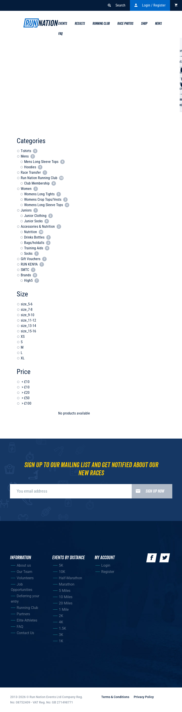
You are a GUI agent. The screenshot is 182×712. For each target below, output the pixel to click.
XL (23, 358)
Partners (23, 614)
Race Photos (125, 23)
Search (116, 5)
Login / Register (150, 5)
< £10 (25, 382)
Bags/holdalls (37, 243)
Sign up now (148, 491)
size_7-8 (26, 309)
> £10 (25, 387)
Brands (29, 275)
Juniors (29, 210)
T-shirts (29, 151)
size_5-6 (26, 304)
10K (62, 572)
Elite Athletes (27, 620)
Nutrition (33, 232)
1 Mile (64, 609)
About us (24, 565)
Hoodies (33, 167)
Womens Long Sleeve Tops (46, 205)
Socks (31, 253)
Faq (60, 34)
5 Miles (64, 590)
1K (61, 641)
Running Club (101, 23)
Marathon (66, 584)
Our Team (24, 572)
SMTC (28, 270)
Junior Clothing (38, 216)
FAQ (20, 626)
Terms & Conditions (115, 697)
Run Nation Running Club (42, 178)
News (158, 23)
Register (107, 572)
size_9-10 (27, 315)
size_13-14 (28, 326)
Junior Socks (36, 221)
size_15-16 (28, 331)
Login (105, 565)
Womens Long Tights (42, 194)
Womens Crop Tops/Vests (46, 199)
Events (62, 23)
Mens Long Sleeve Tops (44, 162)
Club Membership (40, 183)
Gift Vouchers (34, 259)
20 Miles (65, 603)
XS (23, 336)
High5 (31, 280)
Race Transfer (34, 172)
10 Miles (65, 597)
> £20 (25, 392)
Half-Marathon (70, 578)
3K (61, 635)
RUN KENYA (32, 264)
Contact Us (25, 633)
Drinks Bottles (37, 237)
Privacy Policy (144, 697)
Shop (144, 23)
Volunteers (25, 578)
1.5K (62, 628)
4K (61, 622)
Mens (28, 156)
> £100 (26, 403)
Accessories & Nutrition (41, 226)
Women (29, 189)
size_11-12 (28, 320)
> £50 (25, 398)
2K (61, 616)
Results (80, 23)
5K (61, 565)
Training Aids (36, 248)
